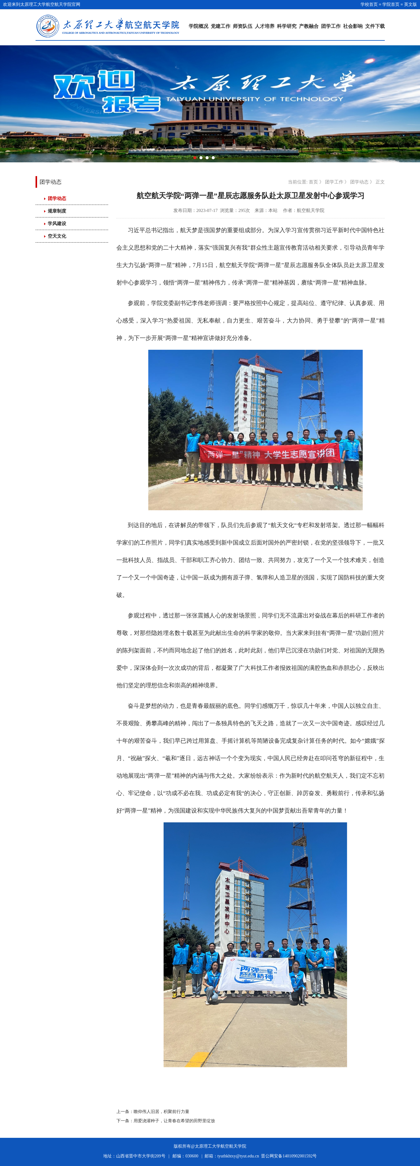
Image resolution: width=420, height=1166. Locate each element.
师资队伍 (242, 26)
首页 (313, 181)
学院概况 (198, 26)
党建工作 (220, 26)
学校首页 (369, 4)
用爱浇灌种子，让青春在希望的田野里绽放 (174, 1121)
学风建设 (57, 223)
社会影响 (353, 26)
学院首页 (390, 4)
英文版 (410, 4)
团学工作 (331, 26)
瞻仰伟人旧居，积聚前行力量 (161, 1111)
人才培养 (264, 26)
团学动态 (57, 198)
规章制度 (57, 211)
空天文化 (57, 236)
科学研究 (287, 26)
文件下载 (375, 26)
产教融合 (309, 26)
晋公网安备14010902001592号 (289, 1156)
